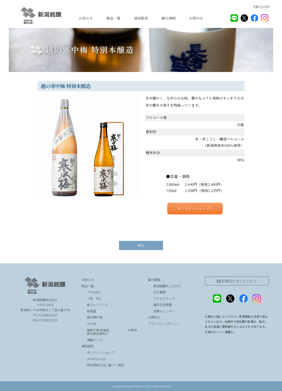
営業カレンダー (164, 311)
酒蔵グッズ (94, 340)
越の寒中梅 (94, 317)
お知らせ (86, 18)
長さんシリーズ (97, 304)
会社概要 (159, 292)
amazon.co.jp (96, 358)
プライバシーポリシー (163, 323)
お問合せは (237, 281)
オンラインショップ (101, 352)
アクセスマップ (164, 298)
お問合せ (196, 18)
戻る (141, 245)
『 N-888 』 (95, 292)
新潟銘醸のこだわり (167, 286)
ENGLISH (261, 6)
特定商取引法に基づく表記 (105, 365)
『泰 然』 (106, 298)
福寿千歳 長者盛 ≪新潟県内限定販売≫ (112, 332)
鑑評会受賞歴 (162, 304)
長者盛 (91, 311)
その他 (91, 323)
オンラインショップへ (195, 208)
